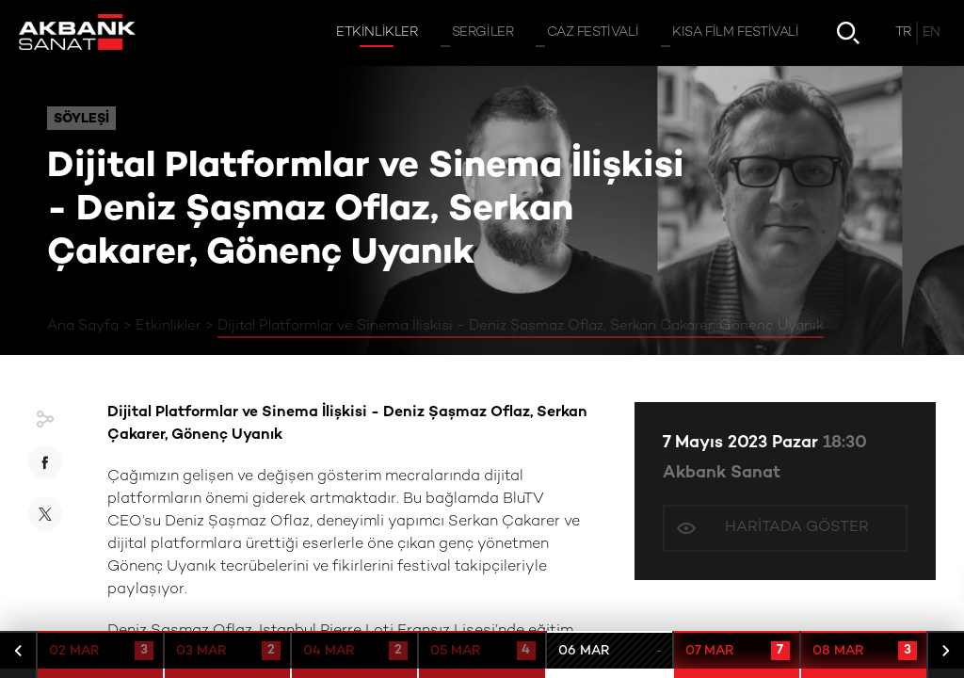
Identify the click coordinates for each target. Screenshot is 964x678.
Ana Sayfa (83, 325)
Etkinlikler (168, 325)
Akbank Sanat (721, 473)
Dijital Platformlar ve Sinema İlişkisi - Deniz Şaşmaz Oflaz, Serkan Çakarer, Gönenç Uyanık (520, 325)
